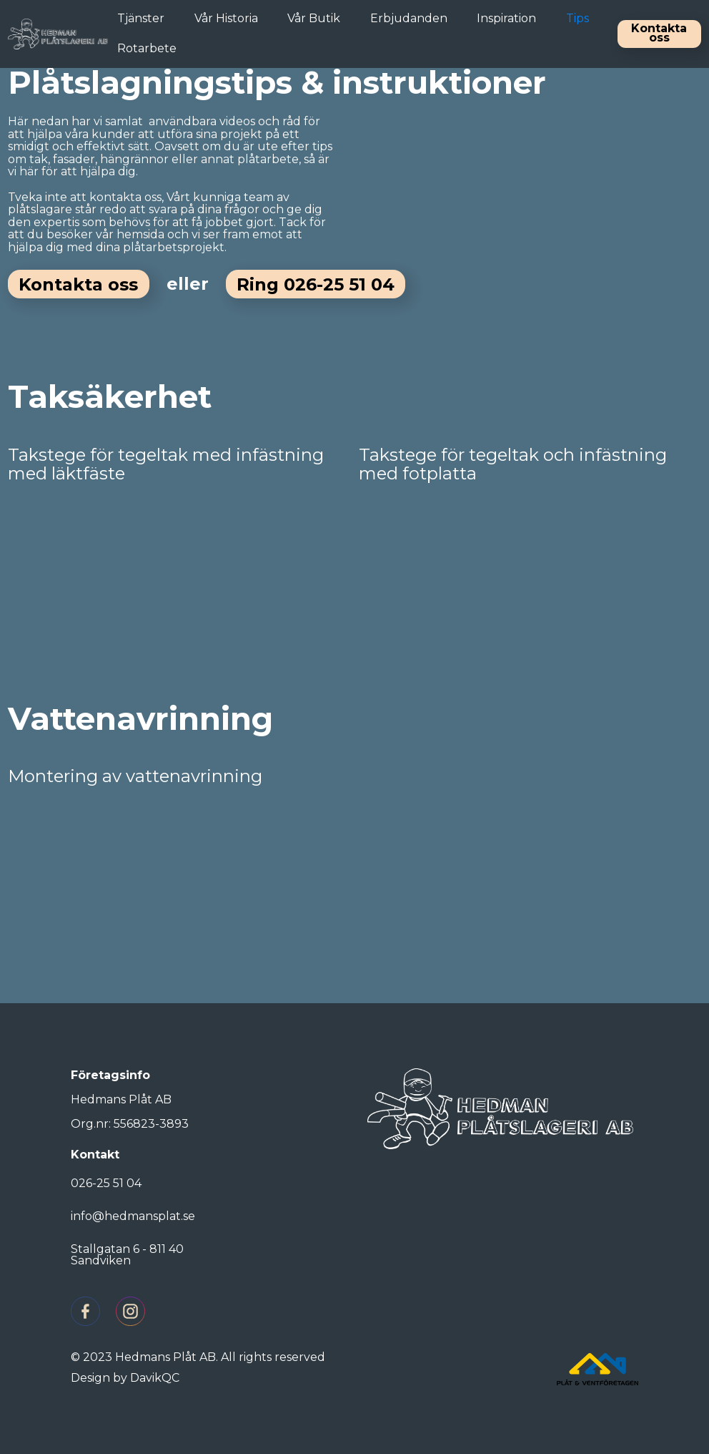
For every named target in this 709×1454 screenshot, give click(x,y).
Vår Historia (226, 18)
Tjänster (140, 18)
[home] (58, 34)
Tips (577, 18)
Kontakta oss (659, 32)
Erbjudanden (408, 18)
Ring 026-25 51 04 (316, 284)
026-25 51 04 (106, 1183)
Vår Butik (313, 18)
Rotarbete (147, 48)
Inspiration (506, 18)
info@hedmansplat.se (133, 1216)
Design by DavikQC (125, 1378)
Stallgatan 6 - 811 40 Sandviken (127, 1254)
